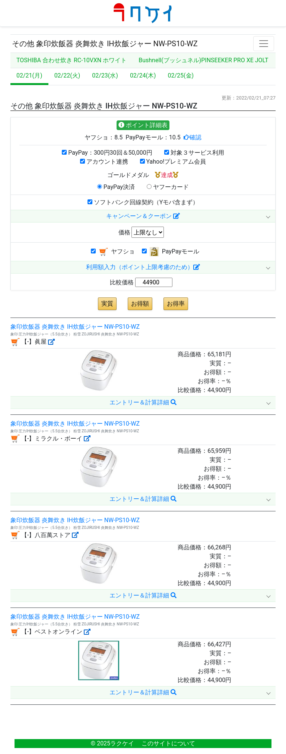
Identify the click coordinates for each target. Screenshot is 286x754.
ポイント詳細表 (143, 125)
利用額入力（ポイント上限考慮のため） (143, 267)
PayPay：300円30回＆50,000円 (107, 152)
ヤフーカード (168, 186)
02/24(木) (143, 75)
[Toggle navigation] (263, 43)
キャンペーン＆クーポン (143, 216)
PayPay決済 (116, 186)
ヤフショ (113, 251)
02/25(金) (181, 75)
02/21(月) (29, 75)
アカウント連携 (104, 161)
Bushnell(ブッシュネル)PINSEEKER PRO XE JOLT (203, 60)
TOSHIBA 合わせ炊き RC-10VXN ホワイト (71, 60)
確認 (195, 137)
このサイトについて (168, 743)
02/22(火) (67, 75)
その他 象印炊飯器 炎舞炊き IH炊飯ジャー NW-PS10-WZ (105, 43)
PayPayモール (170, 251)
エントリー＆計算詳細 (143, 402)
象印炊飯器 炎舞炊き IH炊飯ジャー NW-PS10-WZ (75, 326)
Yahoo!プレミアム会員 (173, 161)
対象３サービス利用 (194, 152)
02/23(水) (105, 75)
